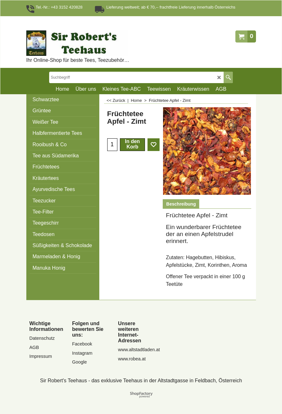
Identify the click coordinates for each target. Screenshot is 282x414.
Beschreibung (181, 204)
